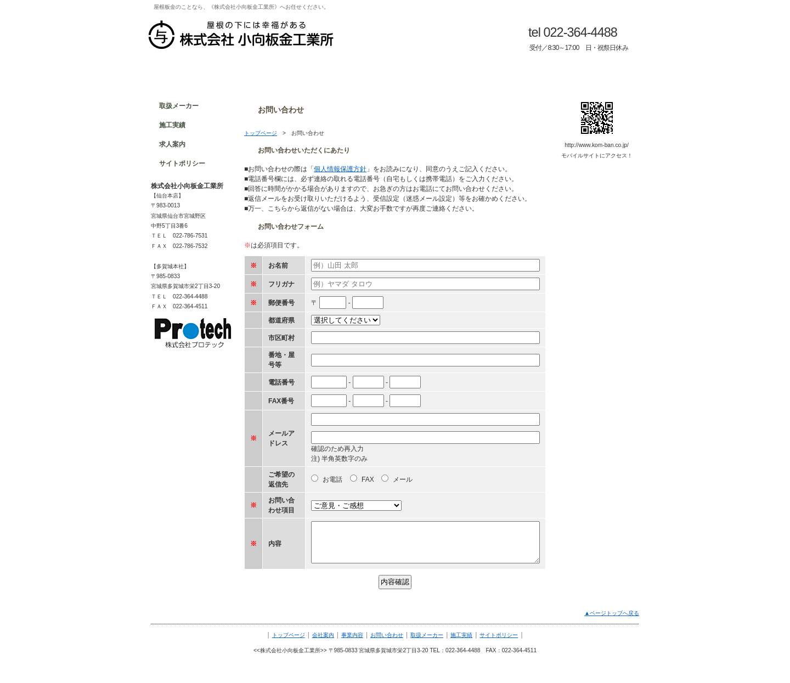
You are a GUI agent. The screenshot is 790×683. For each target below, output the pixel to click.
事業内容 (352, 635)
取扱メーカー (426, 635)
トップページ (260, 133)
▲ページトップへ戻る (611, 613)
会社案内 (323, 635)
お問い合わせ (386, 635)
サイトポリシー (498, 635)
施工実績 (461, 635)
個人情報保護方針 (340, 169)
